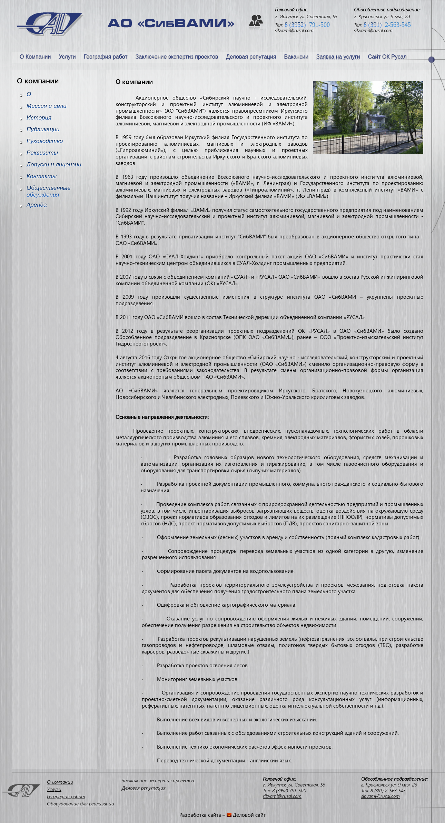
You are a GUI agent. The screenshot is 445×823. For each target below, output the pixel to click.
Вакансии (296, 57)
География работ (106, 57)
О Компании (35, 57)
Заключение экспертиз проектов (177, 57)
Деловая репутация (251, 57)
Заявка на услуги (338, 57)
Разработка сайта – (203, 815)
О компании (60, 782)
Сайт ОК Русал (387, 57)
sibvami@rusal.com (294, 30)
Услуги (67, 57)
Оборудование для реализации (80, 803)
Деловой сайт (249, 815)
